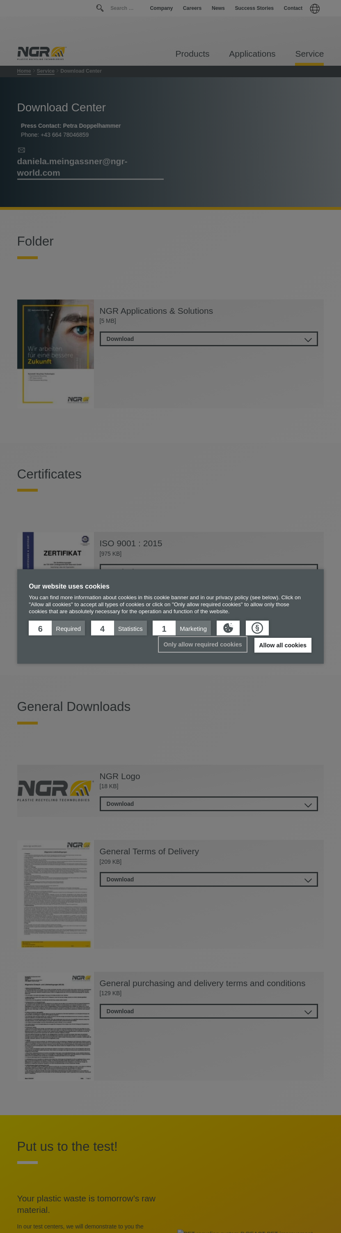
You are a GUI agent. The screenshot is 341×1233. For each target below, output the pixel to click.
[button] (57, 628)
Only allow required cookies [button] (203, 644)
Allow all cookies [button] (283, 645)
